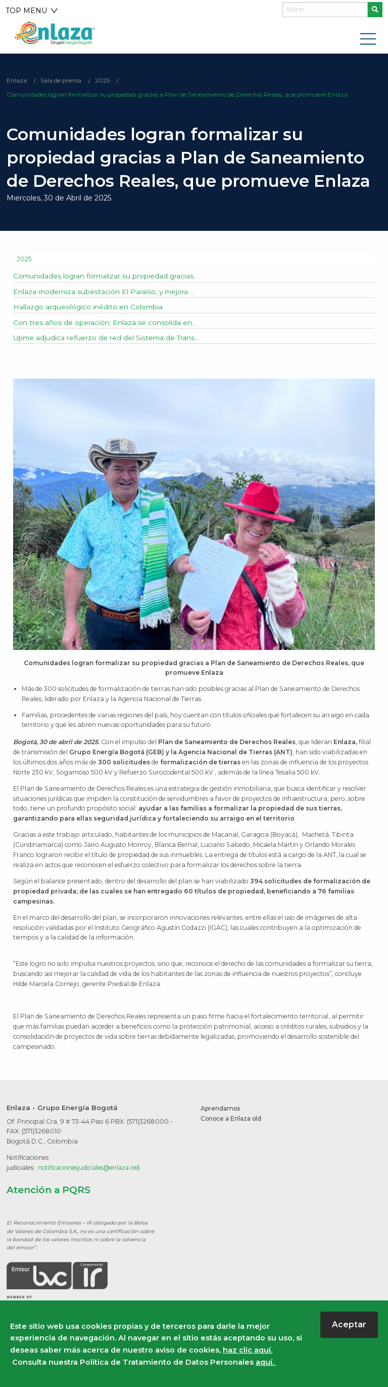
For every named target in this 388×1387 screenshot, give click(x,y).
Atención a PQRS (49, 1190)
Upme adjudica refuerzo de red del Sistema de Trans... (107, 338)
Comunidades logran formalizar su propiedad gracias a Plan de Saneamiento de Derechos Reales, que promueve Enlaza (180, 95)
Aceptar (349, 1324)
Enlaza (17, 81)
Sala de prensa (61, 81)
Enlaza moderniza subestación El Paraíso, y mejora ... (105, 292)
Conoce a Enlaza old (233, 1119)
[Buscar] (325, 9)
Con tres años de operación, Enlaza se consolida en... (105, 323)
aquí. (266, 1362)
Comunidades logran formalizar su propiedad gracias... (107, 276)
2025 (102, 81)
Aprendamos (222, 1109)
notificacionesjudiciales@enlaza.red (91, 1168)
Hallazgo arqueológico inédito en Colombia (89, 307)
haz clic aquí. (247, 1350)
